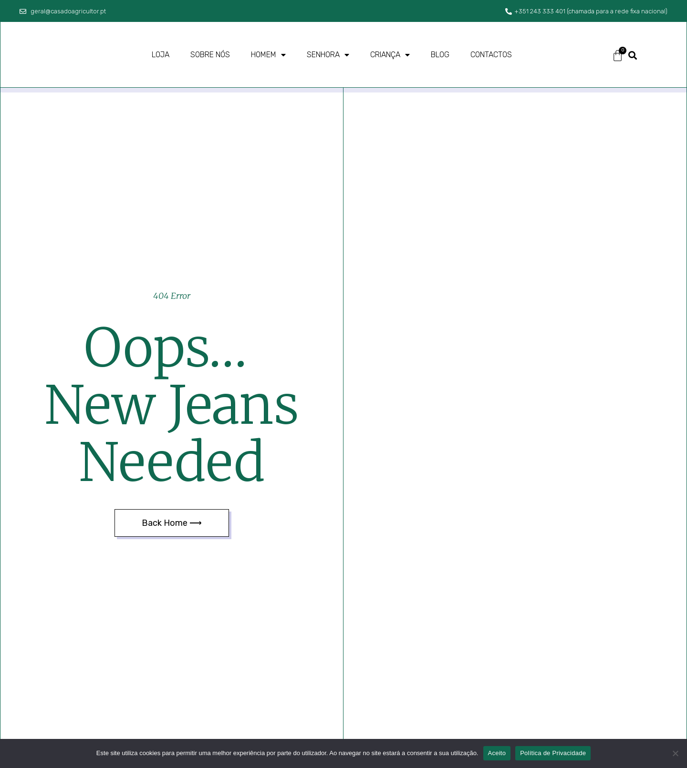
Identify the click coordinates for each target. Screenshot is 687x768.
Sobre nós (210, 54)
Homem (268, 55)
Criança (390, 55)
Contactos (491, 54)
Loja (160, 54)
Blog (440, 54)
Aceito (497, 753)
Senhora (328, 55)
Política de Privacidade (553, 753)
